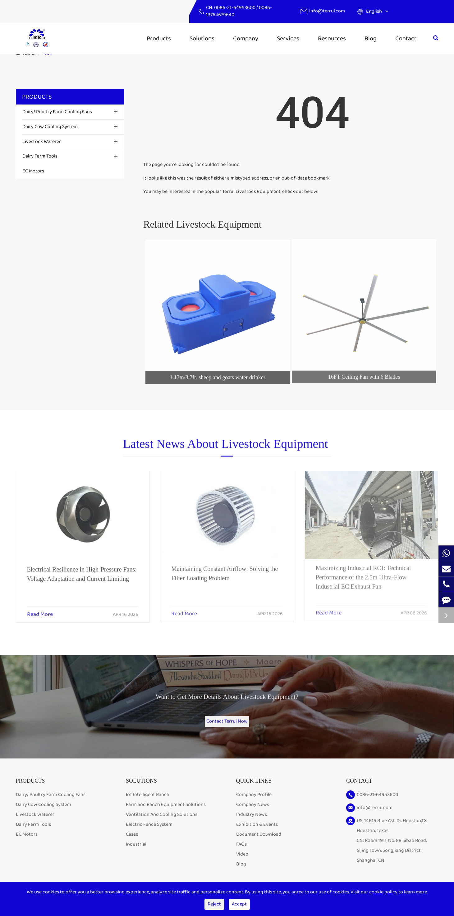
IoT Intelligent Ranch (147, 805)
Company (245, 38)
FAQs (241, 854)
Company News (252, 815)
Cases (132, 844)
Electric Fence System (149, 834)
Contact (405, 38)
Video (242, 864)
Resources (332, 38)
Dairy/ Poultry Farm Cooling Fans (57, 112)
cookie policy (383, 892)
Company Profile (254, 805)
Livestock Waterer (41, 141)
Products (159, 38)
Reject (214, 904)
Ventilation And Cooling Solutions (161, 825)
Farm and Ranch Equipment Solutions (166, 815)
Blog (371, 38)
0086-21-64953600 (235, 7)
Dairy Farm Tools (39, 156)
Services (288, 38)
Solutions (202, 38)
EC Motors (33, 171)
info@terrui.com (327, 11)
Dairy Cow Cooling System (50, 127)
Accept (239, 904)
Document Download (258, 844)
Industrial (136, 854)
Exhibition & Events (257, 834)
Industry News (251, 825)
